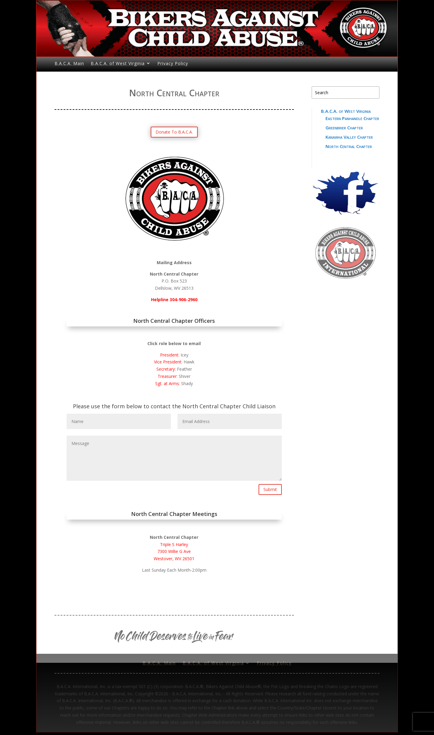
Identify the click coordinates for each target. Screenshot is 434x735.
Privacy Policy (172, 63)
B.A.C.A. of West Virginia (118, 63)
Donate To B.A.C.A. (174, 132)
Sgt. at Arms (167, 383)
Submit (270, 489)
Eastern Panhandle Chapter (352, 118)
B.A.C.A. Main (69, 63)
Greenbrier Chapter (344, 128)
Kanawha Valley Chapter (349, 137)
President (169, 355)
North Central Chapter (349, 146)
